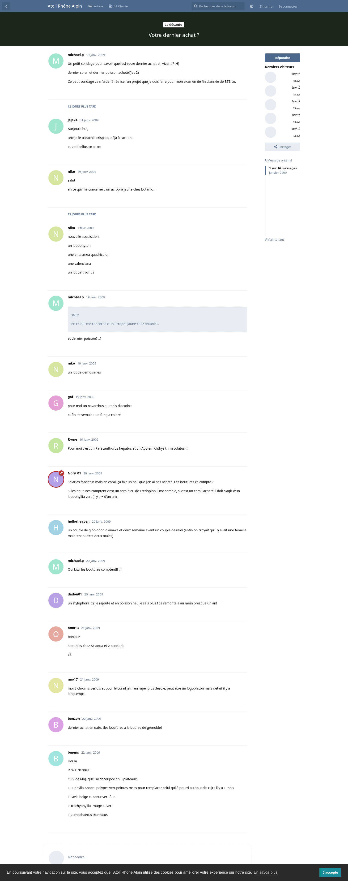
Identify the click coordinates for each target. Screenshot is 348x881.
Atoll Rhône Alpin (65, 6)
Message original (278, 160)
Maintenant (274, 239)
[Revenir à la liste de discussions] (6, 6)
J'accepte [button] (330, 872)
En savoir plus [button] (266, 872)
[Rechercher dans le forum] (218, 6)
